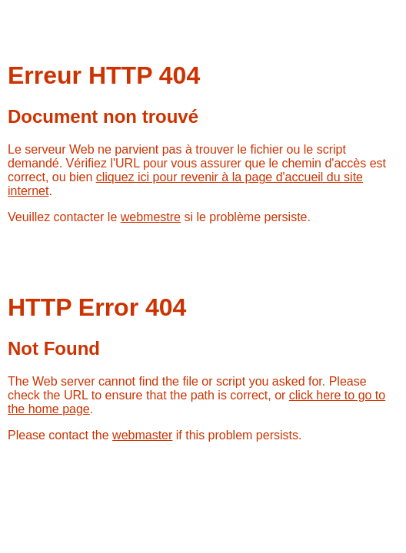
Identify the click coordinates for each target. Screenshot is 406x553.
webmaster (142, 435)
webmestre (151, 217)
